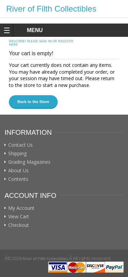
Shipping (17, 153)
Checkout (18, 225)
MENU (28, 30)
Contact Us (20, 145)
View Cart (18, 217)
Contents (18, 179)
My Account (21, 208)
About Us (18, 170)
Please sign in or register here (41, 43)
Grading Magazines (29, 162)
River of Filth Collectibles (51, 8)
